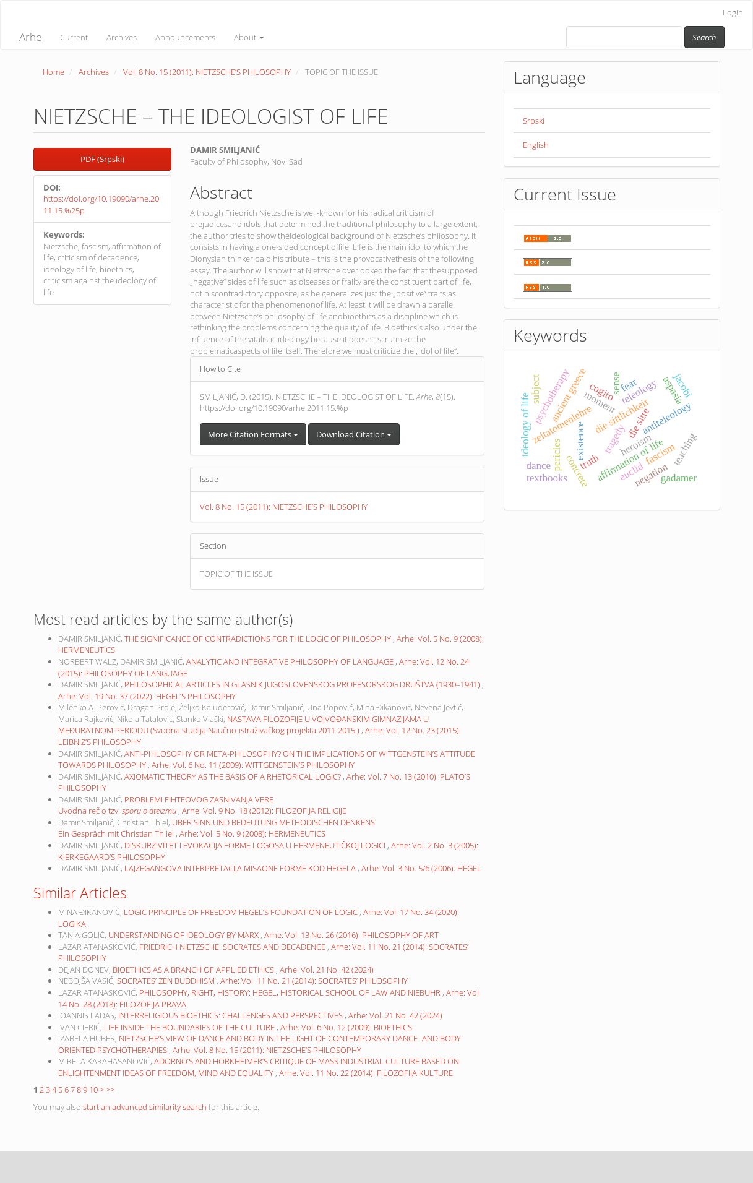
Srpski (533, 120)
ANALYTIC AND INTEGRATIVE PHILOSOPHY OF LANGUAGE (290, 661)
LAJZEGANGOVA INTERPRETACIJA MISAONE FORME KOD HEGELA (241, 868)
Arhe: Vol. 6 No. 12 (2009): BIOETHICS (346, 1027)
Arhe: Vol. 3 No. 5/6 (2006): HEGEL (421, 868)
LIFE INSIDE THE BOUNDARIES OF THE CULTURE (190, 1027)
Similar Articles (80, 893)
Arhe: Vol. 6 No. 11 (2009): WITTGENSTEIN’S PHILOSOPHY (253, 764)
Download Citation (354, 434)
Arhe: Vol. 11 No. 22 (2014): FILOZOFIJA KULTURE (366, 1072)
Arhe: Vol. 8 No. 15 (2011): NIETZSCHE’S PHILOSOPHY (267, 1050)
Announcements (185, 37)
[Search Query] (624, 37)
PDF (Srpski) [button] (102, 159)
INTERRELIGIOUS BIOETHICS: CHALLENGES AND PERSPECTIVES (231, 1015)
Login (733, 12)
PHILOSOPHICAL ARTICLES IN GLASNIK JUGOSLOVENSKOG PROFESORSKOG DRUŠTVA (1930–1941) (303, 684)
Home (53, 71)
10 (93, 1089)
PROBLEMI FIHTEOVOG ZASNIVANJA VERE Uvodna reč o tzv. (165, 805)
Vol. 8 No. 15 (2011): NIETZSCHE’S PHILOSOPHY (207, 71)
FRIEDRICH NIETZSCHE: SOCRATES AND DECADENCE (233, 946)
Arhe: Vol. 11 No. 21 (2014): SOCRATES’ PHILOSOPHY (314, 980)
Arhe (30, 37)
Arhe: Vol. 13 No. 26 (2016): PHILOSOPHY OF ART (351, 934)
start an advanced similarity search (145, 1106)
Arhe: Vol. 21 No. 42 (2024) (327, 969)
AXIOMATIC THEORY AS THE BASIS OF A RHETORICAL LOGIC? (233, 776)
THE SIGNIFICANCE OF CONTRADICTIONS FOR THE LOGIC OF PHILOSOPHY (258, 638)
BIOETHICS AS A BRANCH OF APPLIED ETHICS (194, 969)
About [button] (249, 37)
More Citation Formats (253, 434)
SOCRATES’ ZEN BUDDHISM (167, 980)
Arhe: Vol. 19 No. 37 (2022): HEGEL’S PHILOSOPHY (147, 696)
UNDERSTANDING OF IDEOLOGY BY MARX (184, 934)
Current (74, 37)
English (536, 144)
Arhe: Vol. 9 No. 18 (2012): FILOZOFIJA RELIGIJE (264, 810)
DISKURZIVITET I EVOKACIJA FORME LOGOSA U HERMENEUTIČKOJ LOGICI (255, 845)
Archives (121, 37)
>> (110, 1089)
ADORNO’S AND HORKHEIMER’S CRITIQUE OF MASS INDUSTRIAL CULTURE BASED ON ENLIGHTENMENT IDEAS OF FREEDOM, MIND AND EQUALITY (258, 1067)
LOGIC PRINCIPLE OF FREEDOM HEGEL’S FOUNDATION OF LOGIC (241, 912)
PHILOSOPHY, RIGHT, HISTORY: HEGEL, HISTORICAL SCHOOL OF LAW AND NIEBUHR (290, 992)
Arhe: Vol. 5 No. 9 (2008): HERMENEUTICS (252, 833)
